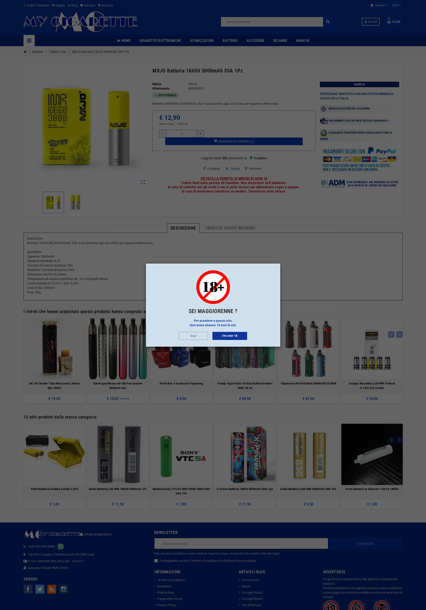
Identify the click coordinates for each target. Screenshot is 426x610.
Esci (193, 336)
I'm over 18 (230, 335)
